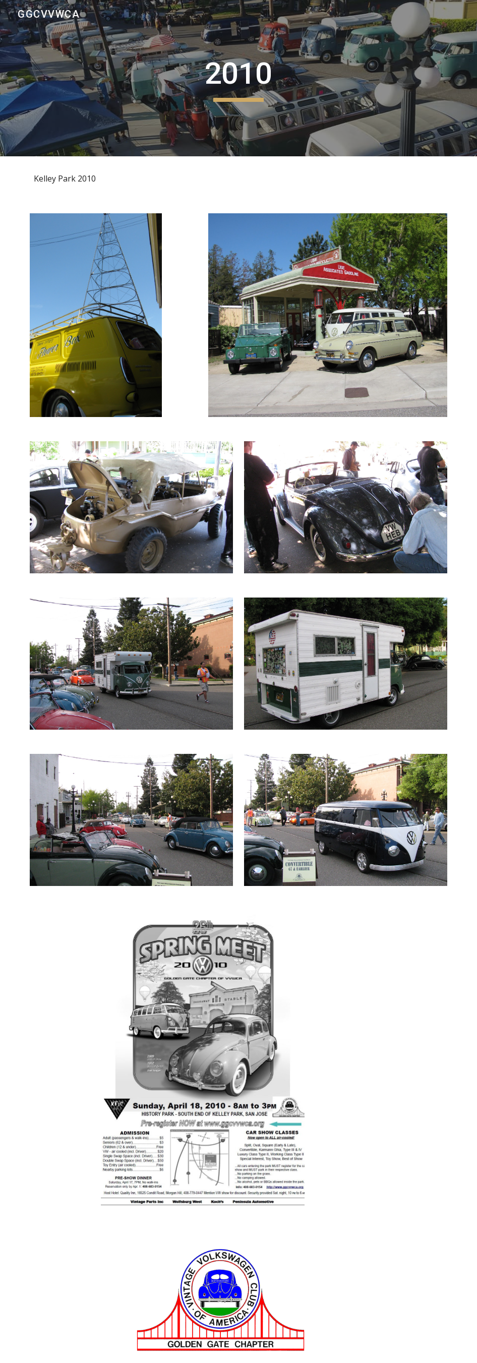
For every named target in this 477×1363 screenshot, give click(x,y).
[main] (238, 78)
